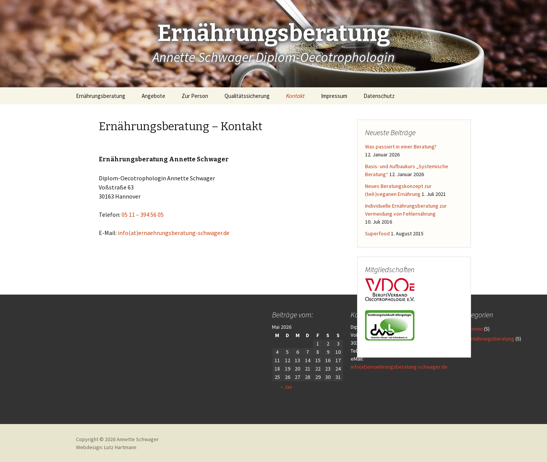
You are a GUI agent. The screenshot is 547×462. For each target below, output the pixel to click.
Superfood (377, 233)
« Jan (256, 386)
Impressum (334, 95)
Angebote (153, 95)
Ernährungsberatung (100, 95)
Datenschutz (379, 95)
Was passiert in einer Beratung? (400, 146)
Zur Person (195, 95)
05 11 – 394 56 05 (143, 214)
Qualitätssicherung (247, 95)
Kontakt (295, 95)
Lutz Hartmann (120, 447)
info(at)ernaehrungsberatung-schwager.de (173, 233)
